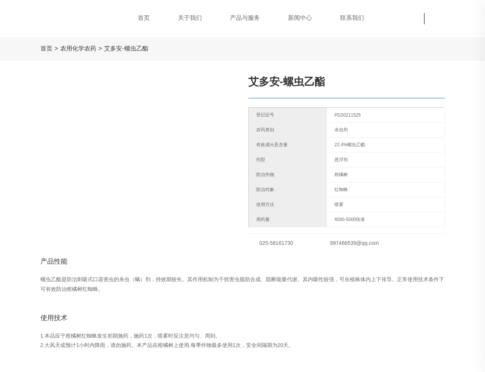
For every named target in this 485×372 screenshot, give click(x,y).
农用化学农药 (78, 48)
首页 (46, 48)
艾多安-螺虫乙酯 (126, 48)
